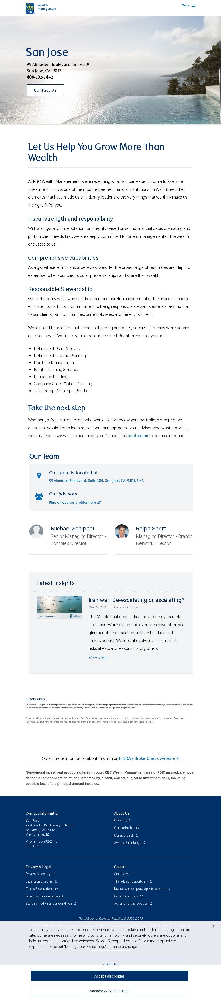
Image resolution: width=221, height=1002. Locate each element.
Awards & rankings (127, 843)
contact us (138, 435)
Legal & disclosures (39, 881)
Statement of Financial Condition (49, 903)
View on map (35, 834)
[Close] (213, 926)
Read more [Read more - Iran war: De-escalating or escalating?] (99, 657)
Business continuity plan (43, 896)
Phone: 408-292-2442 (41, 841)
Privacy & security (38, 874)
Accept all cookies (109, 976)
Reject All (109, 964)
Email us (32, 846)
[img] (110, 70)
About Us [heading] (121, 813)
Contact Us (45, 91)
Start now (121, 874)
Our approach (124, 835)
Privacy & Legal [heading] (38, 866)
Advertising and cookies (131, 903)
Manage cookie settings (110, 991)
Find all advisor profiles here (75, 503)
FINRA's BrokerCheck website (147, 758)
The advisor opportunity (131, 881)
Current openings (126, 896)
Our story (121, 820)
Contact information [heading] (42, 813)
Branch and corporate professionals (140, 889)
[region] (110, 961)
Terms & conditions (40, 889)
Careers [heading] (120, 866)
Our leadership (124, 828)
